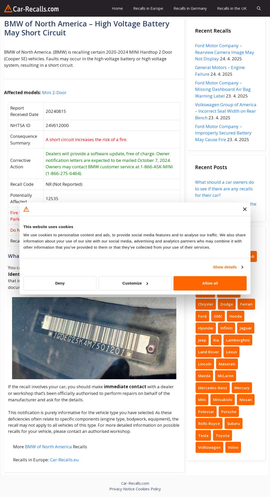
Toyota (222, 435)
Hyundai (205, 327)
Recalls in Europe (148, 8)
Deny (60, 283)
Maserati (227, 363)
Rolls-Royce (209, 423)
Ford (202, 316)
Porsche (228, 411)
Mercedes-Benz (212, 387)
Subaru (233, 423)
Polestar (206, 411)
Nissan (245, 399)
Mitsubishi (222, 399)
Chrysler (205, 304)
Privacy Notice (122, 488)
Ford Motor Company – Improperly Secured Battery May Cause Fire (223, 132)
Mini (202, 399)
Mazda (204, 375)
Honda (235, 316)
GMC (218, 316)
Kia (216, 340)
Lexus (231, 351)
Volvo (233, 447)
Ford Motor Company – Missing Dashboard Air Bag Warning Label (223, 89)
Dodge (226, 304)
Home (117, 8)
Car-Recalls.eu (64, 460)
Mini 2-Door (54, 92)
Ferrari (246, 304)
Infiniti (226, 327)
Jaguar (246, 327)
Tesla (203, 435)
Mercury (241, 387)
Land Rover (208, 351)
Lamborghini (238, 340)
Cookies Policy (148, 488)
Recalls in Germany (190, 8)
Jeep (202, 340)
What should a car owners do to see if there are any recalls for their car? (224, 188)
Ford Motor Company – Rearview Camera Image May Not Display (224, 52)
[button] (259, 8)
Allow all (210, 283)
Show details (225, 267)
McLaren (226, 375)
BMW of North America (48, 447)
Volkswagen (209, 447)
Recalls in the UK (232, 8)
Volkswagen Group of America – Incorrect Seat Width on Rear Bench (225, 111)
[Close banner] (245, 209)
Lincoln (204, 363)
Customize (135, 283)
